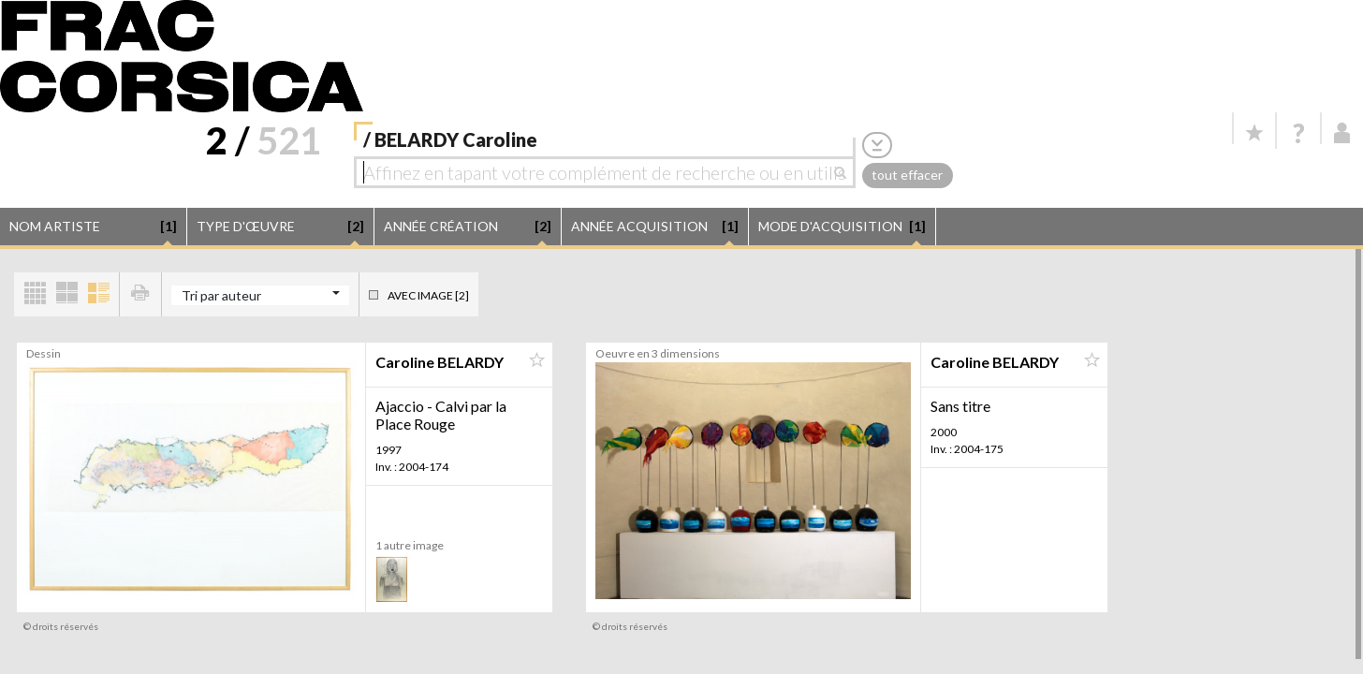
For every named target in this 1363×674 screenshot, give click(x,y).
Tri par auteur (221, 295)
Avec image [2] (428, 295)
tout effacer (907, 175)
